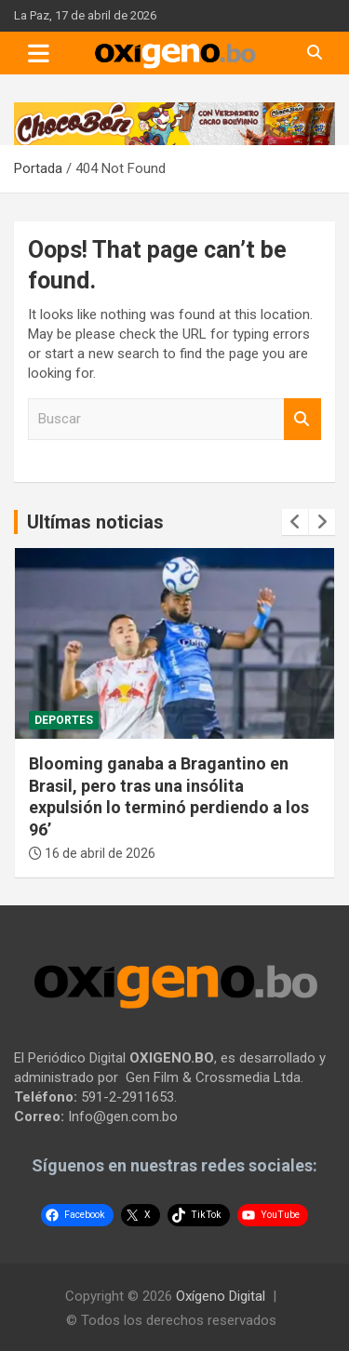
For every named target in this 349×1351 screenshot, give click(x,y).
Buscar (302, 419)
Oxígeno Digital (220, 1296)
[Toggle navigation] (38, 53)
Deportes (63, 720)
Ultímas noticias (95, 522)
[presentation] (295, 522)
